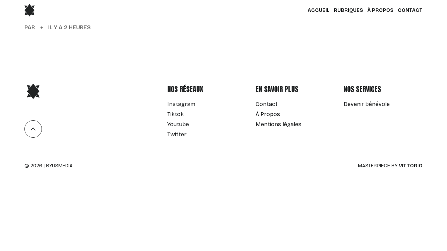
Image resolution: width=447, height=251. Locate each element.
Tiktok (175, 114)
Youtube (178, 124)
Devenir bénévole (367, 104)
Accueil (319, 10)
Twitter (176, 134)
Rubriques (348, 10)
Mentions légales (278, 124)
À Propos (380, 10)
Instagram (181, 104)
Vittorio (411, 166)
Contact (410, 10)
